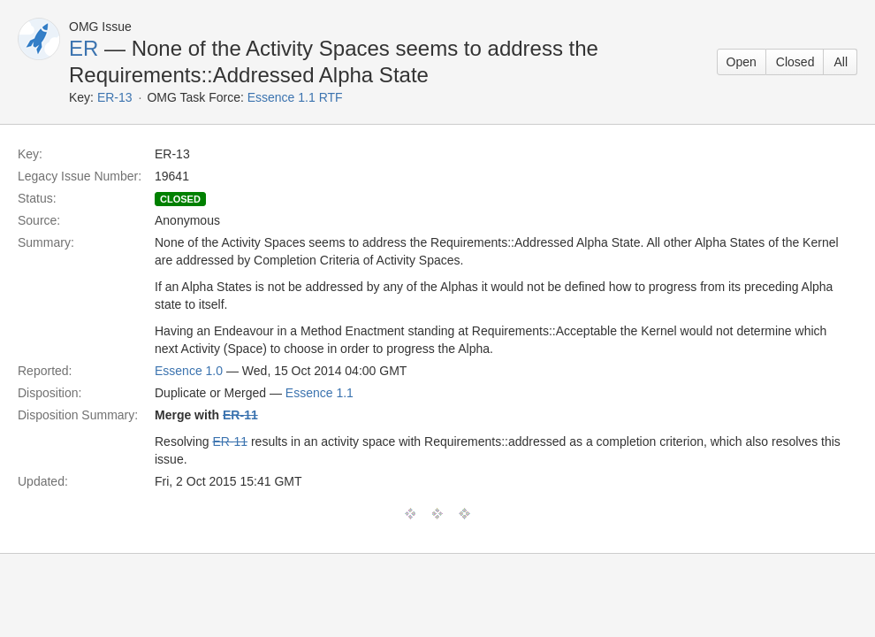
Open (742, 62)
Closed (795, 62)
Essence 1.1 (319, 393)
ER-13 (115, 97)
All (840, 62)
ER (83, 48)
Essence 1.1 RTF (295, 97)
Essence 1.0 (189, 371)
